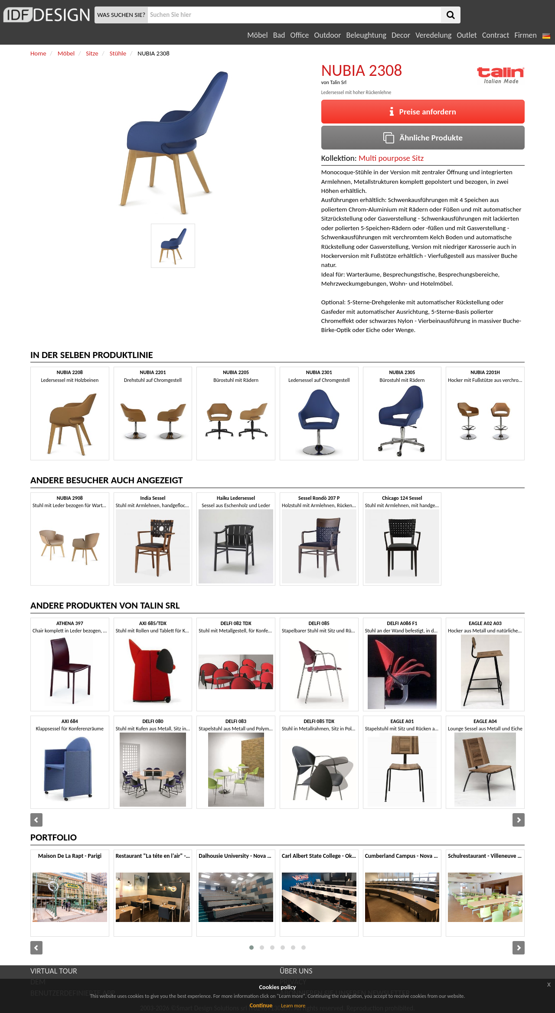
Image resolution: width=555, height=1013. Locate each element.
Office (300, 35)
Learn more (293, 1006)
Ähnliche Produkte (423, 138)
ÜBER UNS (296, 971)
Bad (279, 35)
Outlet (467, 35)
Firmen (525, 35)
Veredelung (433, 35)
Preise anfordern (423, 112)
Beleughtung (366, 35)
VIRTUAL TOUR (53, 971)
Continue (261, 1005)
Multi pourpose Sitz (391, 158)
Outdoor (327, 35)
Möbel (257, 35)
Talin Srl (338, 82)
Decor (401, 35)
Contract (495, 35)
